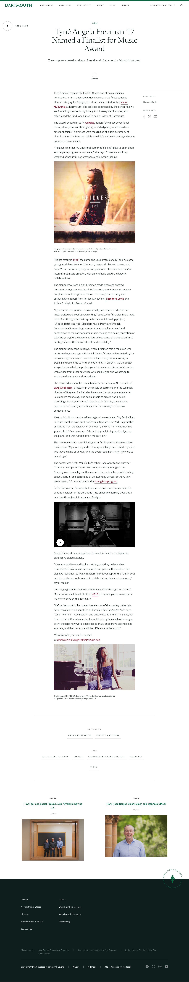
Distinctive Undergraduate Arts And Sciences (97, 950)
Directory (25, 914)
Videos (94, 23)
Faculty (79, 757)
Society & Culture (108, 735)
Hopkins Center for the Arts (106, 757)
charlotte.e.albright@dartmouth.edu (78, 639)
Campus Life (84, 5)
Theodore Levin (115, 298)
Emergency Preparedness (70, 907)
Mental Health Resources (70, 914)
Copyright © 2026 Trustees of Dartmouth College (42, 967)
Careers (62, 899)
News (113, 5)
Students (136, 757)
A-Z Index (92, 967)
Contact (24, 899)
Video (94, 767)
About (100, 5)
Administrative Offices (31, 907)
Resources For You (162, 5)
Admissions (46, 5)
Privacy (76, 967)
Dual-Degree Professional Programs (53, 950)
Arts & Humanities (79, 735)
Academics (65, 5)
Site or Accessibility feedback (118, 967)
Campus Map (26, 929)
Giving (125, 5)
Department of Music (55, 757)
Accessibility (64, 921)
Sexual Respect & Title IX (32, 921)
